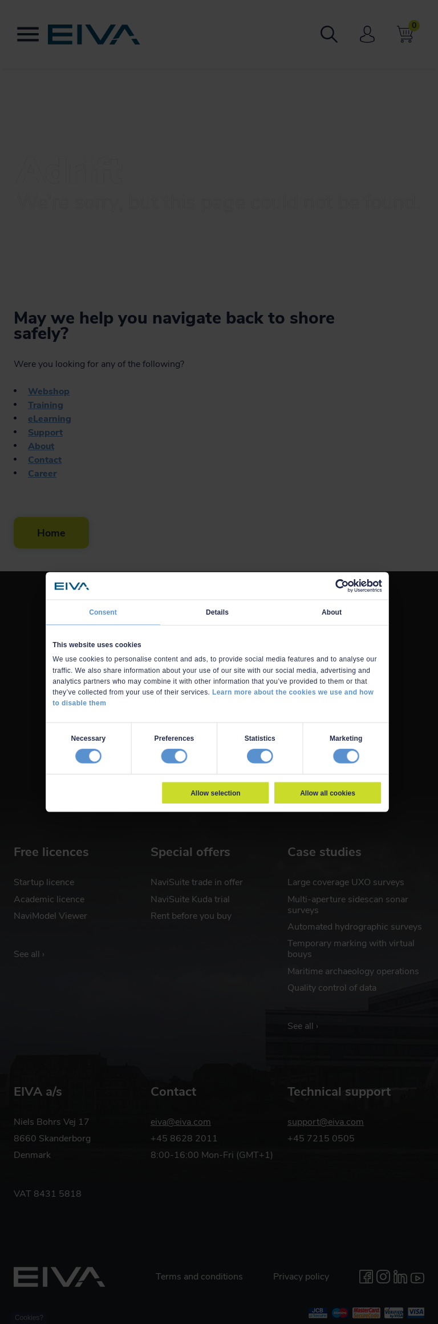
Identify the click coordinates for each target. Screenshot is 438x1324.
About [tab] (332, 612)
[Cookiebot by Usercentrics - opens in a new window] (342, 586)
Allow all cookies (327, 793)
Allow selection (215, 793)
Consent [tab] (103, 612)
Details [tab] (217, 612)
